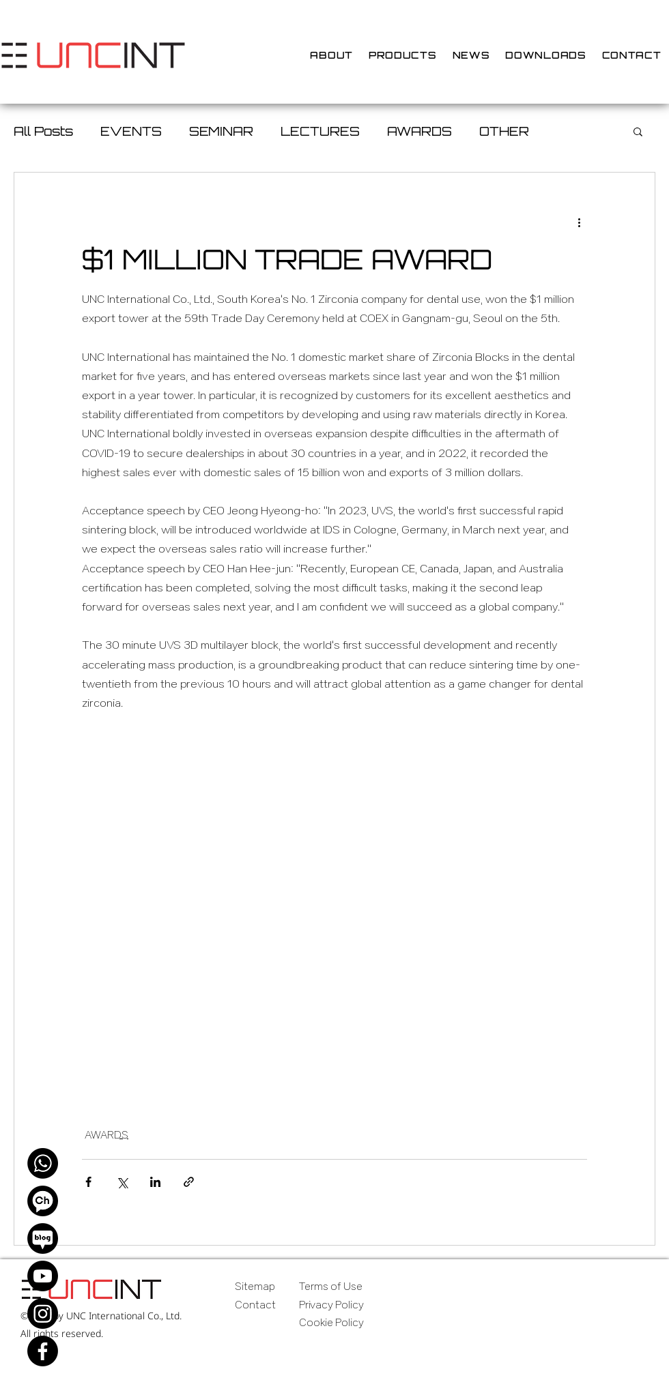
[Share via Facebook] (88, 1181)
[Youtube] (42, 1276)
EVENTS (131, 130)
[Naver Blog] (42, 1238)
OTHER (504, 130)
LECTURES (320, 130)
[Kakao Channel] (42, 1201)
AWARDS (419, 130)
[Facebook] (42, 1351)
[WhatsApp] (42, 1163)
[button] (637, 131)
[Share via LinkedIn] (155, 1181)
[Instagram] (42, 1313)
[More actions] (579, 222)
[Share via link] (188, 1181)
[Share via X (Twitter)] (121, 1181)
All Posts (43, 130)
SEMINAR (221, 130)
